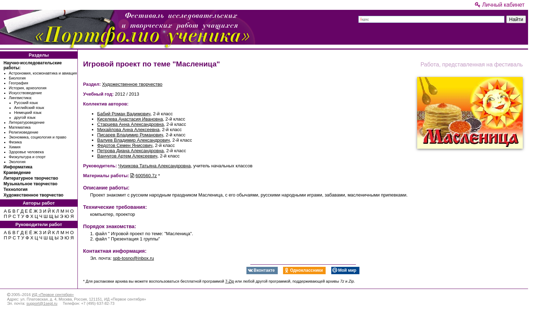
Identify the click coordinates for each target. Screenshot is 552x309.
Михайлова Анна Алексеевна (128, 129)
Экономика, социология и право (37, 137)
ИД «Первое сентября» (53, 294)
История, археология (27, 88)
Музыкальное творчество (30, 183)
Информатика (18, 167)
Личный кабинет (500, 5)
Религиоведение (23, 132)
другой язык (25, 117)
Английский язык (29, 107)
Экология (17, 162)
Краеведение (17, 172)
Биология (17, 78)
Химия (14, 147)
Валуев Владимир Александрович (133, 140)
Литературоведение (27, 122)
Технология (15, 189)
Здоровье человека (26, 152)
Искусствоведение (25, 93)
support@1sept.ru (41, 303)
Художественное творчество (33, 195)
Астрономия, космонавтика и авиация (43, 73)
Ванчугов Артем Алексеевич (127, 156)
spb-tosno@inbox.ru (133, 258)
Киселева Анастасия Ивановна (130, 119)
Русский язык (26, 103)
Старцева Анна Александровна (130, 124)
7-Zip (229, 281)
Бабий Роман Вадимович (124, 113)
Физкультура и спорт (27, 157)
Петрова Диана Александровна (130, 150)
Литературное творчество (31, 178)
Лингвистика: (20, 98)
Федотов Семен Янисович (124, 145)
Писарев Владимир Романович (130, 134)
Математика (20, 127)
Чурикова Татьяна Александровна (154, 165)
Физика (15, 142)
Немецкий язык (28, 112)
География (18, 83)
